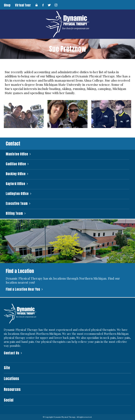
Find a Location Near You (23, 289)
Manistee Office (17, 154)
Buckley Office (16, 174)
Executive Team (17, 203)
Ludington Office (17, 193)
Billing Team (14, 213)
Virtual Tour (23, 5)
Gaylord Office (15, 183)
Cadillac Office (16, 164)
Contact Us (11, 353)
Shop (7, 5)
